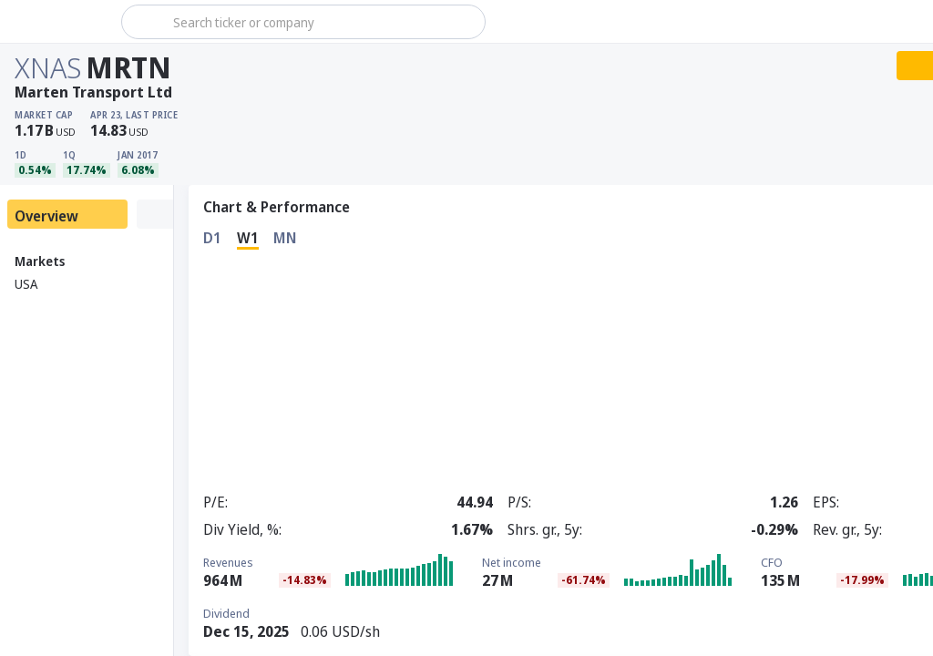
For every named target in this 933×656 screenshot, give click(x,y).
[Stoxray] (59, 22)
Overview (46, 216)
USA (26, 283)
